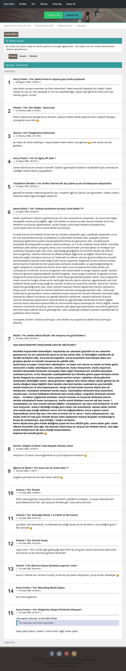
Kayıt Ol (71, 4)
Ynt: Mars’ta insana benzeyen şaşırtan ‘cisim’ (51, 565)
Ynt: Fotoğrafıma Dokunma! (39, 132)
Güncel (17, 132)
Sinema (20, 489)
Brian (78, 663)
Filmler (17, 107)
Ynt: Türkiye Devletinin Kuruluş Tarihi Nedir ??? (57, 208)
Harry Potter (20, 79)
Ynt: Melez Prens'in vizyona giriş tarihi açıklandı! (57, 79)
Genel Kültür (20, 208)
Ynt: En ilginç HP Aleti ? (43, 158)
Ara (33, 4)
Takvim (43, 4)
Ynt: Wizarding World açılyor (48, 587)
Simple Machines (62, 659)
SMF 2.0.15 (36, 659)
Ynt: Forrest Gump (37, 540)
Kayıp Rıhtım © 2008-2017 (83, 659)
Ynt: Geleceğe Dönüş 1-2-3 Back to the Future (52, 515)
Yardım (22, 4)
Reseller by (50, 663)
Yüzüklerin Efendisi (24, 183)
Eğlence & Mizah (22, 467)
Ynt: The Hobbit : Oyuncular (39, 107)
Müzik (16, 335)
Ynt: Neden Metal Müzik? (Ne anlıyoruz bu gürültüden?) (53, 335)
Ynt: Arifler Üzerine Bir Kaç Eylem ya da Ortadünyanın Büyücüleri (74, 183)
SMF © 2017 (48, 659)
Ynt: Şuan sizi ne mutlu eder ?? (51, 467)
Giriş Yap (57, 4)
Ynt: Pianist (33, 489)
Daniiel (59, 663)
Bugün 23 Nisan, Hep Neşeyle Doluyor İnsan (48, 445)
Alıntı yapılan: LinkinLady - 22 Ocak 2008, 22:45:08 (37, 618)
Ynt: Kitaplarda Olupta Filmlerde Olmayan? (57, 609)
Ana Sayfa (9, 4)
